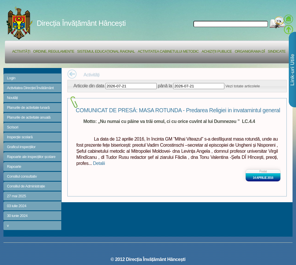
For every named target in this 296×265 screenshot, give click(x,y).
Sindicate (277, 51)
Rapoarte (14, 166)
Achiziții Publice (216, 51)
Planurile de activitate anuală (28, 117)
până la (165, 85)
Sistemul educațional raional (106, 51)
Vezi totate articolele (242, 86)
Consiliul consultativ (22, 176)
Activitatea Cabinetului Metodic (168, 51)
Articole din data (88, 85)
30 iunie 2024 (17, 216)
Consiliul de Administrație (26, 186)
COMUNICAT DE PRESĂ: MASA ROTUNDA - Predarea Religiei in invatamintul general (178, 110)
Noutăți (12, 97)
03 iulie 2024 (16, 206)
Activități (21, 51)
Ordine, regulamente (53, 51)
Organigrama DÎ (250, 51)
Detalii (99, 163)
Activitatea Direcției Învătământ (30, 88)
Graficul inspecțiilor (21, 147)
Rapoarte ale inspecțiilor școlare (31, 156)
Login (11, 78)
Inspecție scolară (20, 137)
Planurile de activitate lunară (28, 107)
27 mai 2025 (16, 196)
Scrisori (12, 127)
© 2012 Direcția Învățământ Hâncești (148, 259)
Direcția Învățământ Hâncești (81, 23)
